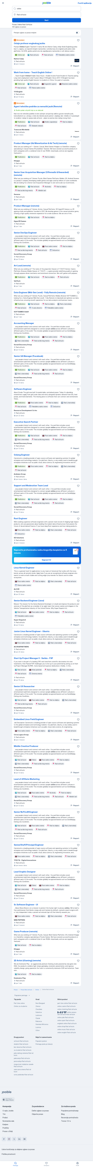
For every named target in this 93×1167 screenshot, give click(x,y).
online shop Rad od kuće (65, 1026)
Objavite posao (37, 1114)
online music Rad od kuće (66, 1029)
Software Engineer (23, 389)
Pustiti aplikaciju (85, 3)
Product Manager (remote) (26, 206)
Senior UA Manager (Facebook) (28, 356)
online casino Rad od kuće (66, 1006)
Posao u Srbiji (8, 1131)
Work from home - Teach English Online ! (33, 72)
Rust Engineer (20, 518)
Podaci (5, 1117)
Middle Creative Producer (26, 746)
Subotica (39, 1012)
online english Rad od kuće (66, 1032)
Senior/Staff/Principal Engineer (29, 845)
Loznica (38, 1027)
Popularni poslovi (41, 1041)
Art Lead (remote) (22, 265)
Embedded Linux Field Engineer (29, 719)
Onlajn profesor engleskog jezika (29, 43)
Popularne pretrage (22, 995)
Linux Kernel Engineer (24, 568)
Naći (46, 20)
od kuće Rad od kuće (21, 1041)
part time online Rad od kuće (67, 1003)
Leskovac (39, 1015)
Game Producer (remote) (26, 931)
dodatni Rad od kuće (21, 1044)
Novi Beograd (40, 1003)
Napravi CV (46, 560)
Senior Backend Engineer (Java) (29, 600)
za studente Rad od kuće (22, 1050)
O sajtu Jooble (8, 1111)
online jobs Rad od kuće (65, 1017)
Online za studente (20, 1006)
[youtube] (24, 1139)
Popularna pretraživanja (69, 1111)
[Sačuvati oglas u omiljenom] (78, 40)
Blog (63, 1114)
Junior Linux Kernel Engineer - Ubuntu (31, 631)
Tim (4, 1114)
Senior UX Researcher (24, 686)
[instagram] (9, 1139)
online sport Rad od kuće (65, 1020)
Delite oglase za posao (40, 1111)
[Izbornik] (3, 3)
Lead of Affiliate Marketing (27, 779)
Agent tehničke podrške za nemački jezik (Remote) (38, 106)
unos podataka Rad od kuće (23, 1075)
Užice (37, 1030)
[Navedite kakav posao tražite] (46, 8)
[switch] (77, 33)
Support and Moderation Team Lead (31, 485)
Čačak (38, 1018)
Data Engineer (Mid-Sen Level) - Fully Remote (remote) (39, 292)
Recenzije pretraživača (69, 1117)
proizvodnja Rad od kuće (22, 1061)
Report (74, 66)
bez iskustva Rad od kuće (22, 1047)
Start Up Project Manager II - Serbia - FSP (33, 658)
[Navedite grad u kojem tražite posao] (46, 14)
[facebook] (4, 1139)
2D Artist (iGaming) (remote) (27, 960)
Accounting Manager (24, 323)
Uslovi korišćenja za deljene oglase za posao (18, 1149)
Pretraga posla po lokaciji (44, 1044)
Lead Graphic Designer (25, 872)
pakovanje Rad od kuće (22, 1058)
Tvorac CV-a (66, 1121)
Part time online (19, 1003)
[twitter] (14, 1139)
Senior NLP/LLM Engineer (26, 812)
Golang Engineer (22, 455)
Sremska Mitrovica (42, 1024)
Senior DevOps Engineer (25, 233)
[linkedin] (19, 1139)
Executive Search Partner (26, 422)
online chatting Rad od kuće (67, 1009)
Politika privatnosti (8, 1154)
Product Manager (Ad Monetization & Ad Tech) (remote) (40, 143)
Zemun (38, 1006)
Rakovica (39, 1021)
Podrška (6, 1128)
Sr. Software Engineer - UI (26, 904)
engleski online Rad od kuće (67, 1023)
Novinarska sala (8, 1121)
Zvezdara (39, 1009)
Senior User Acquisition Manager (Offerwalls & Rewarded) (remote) (41, 173)
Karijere (5, 1124)
